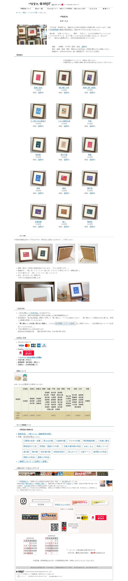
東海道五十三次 (30, 446)
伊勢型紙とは (24, 481)
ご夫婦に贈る (103, 441)
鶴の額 (35, 452)
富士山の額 (48, 441)
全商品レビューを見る (62, 504)
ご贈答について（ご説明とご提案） (33, 461)
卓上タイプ (73, 452)
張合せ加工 (29, 483)
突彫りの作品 (29, 457)
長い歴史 (65, 481)
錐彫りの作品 (43, 457)
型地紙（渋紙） (40, 483)
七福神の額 (61, 441)
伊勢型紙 (54, 30)
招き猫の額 (45, 452)
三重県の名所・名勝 (31, 441)
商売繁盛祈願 (89, 441)
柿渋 (23, 483)
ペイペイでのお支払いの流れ (31, 357)
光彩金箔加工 (59, 452)
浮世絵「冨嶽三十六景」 (50, 446)
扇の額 (26, 452)
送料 (83, 47)
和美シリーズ (102, 446)
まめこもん (88, 446)
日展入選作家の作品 (72, 446)
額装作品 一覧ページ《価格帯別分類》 (35, 434)
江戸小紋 (27, 486)
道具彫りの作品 (100, 452)
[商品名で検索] (41, 501)
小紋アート (85, 452)
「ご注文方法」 (34, 313)
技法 (69, 483)
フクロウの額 (74, 441)
